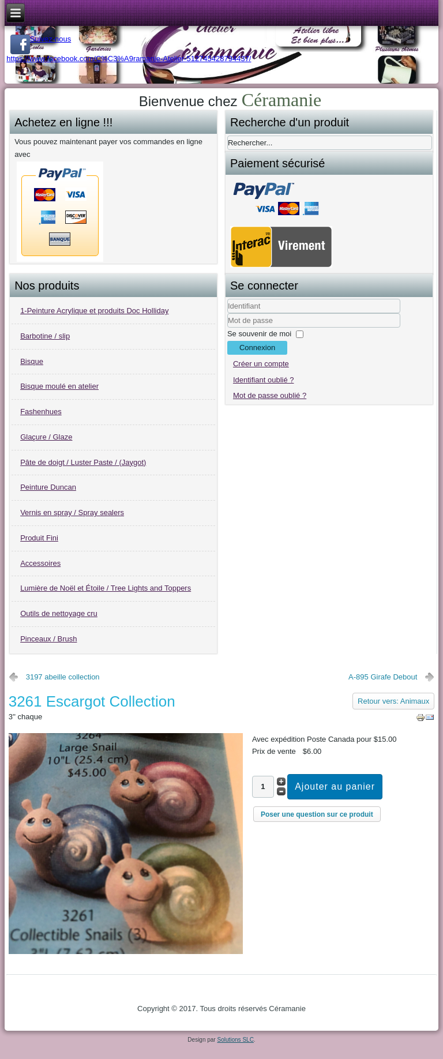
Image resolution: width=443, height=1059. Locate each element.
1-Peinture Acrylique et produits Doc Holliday (94, 310)
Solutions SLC (235, 1040)
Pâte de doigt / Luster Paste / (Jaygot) (83, 462)
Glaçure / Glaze (46, 437)
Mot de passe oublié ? (269, 395)
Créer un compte (261, 363)
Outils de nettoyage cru (58, 613)
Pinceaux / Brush (48, 638)
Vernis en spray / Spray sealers (72, 512)
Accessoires (40, 563)
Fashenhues (41, 411)
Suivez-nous (41, 39)
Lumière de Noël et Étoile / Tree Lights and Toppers (105, 588)
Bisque (31, 361)
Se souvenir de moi (259, 333)
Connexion (257, 347)
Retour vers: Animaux (393, 701)
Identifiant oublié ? (263, 379)
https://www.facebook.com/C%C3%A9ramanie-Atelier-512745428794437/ (128, 58)
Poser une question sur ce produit (317, 814)
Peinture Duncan (48, 487)
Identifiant (227, 313)
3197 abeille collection (63, 677)
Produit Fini (39, 538)
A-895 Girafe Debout (382, 677)
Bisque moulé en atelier (59, 386)
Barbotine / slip (45, 336)
